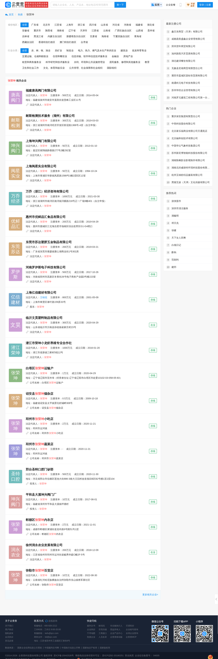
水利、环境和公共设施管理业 (89, 62)
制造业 (70, 50)
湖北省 (150, 24)
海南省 (105, 36)
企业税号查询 (132, 629)
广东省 (34, 24)
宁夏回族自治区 (121, 36)
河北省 (116, 24)
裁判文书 (91, 626)
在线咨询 (51, 621)
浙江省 (81, 24)
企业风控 (91, 629)
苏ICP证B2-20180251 (113, 655)
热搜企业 (91, 637)
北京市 (46, 24)
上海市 (69, 24)
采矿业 (58, 50)
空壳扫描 (103, 629)
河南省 (127, 24)
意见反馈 (9, 641)
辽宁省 (72, 30)
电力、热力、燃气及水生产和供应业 (97, 50)
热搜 (20, 14)
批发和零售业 (139, 50)
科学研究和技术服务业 (57, 62)
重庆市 (37, 30)
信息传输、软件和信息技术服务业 (89, 56)
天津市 (83, 30)
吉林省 (25, 36)
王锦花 (43, 297)
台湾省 (84, 42)
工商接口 (103, 633)
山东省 (104, 24)
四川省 (92, 24)
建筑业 (124, 50)
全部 (24, 24)
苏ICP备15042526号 (64, 655)
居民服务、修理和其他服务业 (124, 62)
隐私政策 (9, 633)
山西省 (139, 30)
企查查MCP (131, 637)
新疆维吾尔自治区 (75, 36)
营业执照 (129, 655)
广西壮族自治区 (123, 30)
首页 (9, 14)
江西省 (95, 30)
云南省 (106, 30)
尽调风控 (130, 626)
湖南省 (60, 30)
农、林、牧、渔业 (40, 50)
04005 (156, 655)
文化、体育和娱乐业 (54, 67)
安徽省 (25, 30)
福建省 (139, 24)
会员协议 (9, 637)
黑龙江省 (38, 36)
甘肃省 (93, 36)
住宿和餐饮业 (60, 56)
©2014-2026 (11, 655)
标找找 (102, 626)
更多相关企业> (150, 594)
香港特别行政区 (46, 42)
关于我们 (9, 626)
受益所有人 (115, 629)
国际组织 (111, 67)
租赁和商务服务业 (31, 62)
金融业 (115, 56)
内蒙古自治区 (55, 36)
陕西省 (48, 30)
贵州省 (151, 30)
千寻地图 (91, 633)
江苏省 (58, 24)
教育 (147, 62)
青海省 (137, 36)
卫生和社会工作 (30, 67)
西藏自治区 (28, 42)
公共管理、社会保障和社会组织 (86, 67)
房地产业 (128, 56)
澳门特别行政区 (68, 42)
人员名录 (103, 637)
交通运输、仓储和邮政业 (35, 56)
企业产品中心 (116, 633)
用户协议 (9, 629)
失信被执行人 (116, 626)
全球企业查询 (132, 633)
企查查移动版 (116, 637)
